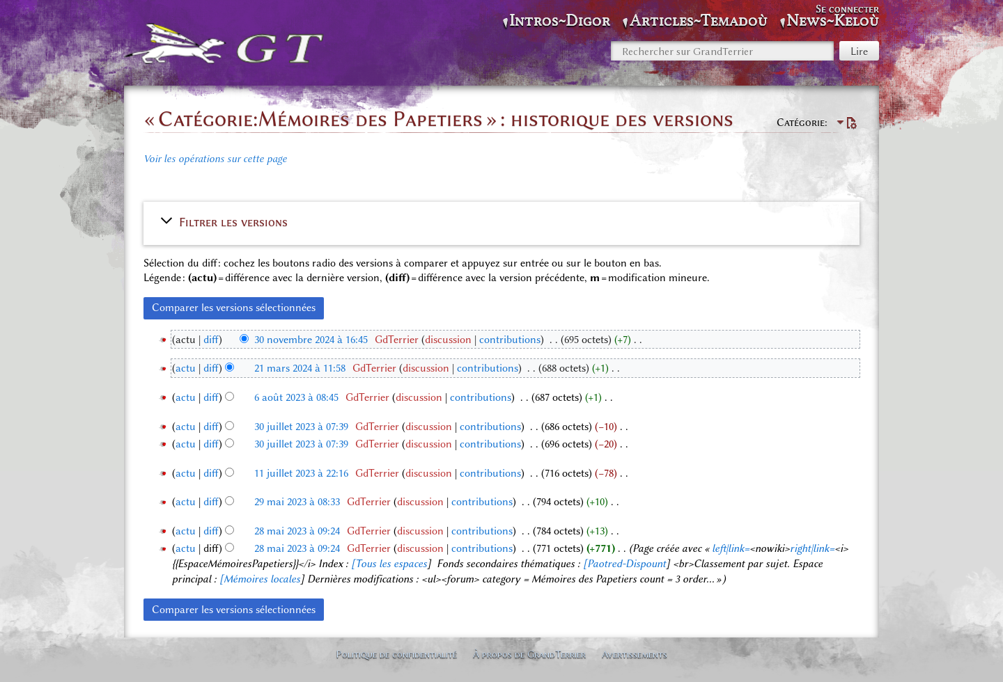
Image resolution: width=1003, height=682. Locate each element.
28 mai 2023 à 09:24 (297, 531)
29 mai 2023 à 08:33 (297, 501)
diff (211, 339)
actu (186, 368)
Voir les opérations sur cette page (215, 158)
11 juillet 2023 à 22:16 (301, 473)
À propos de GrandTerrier (529, 654)
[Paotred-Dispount (624, 563)
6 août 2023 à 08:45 (296, 397)
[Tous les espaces (389, 563)
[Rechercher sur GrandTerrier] (722, 51)
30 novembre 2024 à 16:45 (311, 339)
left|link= (730, 548)
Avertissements (634, 654)
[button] (501, 222)
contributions (510, 339)
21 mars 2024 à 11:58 (299, 368)
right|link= (812, 548)
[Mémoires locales (259, 579)
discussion (448, 339)
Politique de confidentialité (396, 654)
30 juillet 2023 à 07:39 (301, 426)
